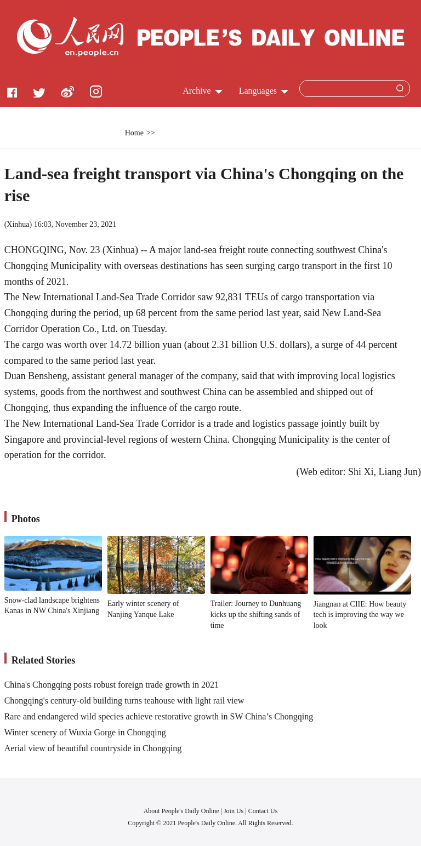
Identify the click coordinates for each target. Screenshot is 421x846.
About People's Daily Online (181, 811)
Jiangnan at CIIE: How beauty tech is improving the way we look (360, 615)
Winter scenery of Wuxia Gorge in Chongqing (85, 732)
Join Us (234, 811)
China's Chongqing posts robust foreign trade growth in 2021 (111, 684)
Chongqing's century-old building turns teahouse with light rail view (124, 700)
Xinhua (18, 224)
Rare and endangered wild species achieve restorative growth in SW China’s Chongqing (159, 716)
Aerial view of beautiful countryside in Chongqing (92, 748)
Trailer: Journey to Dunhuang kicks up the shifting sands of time (255, 614)
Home (134, 133)
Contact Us (263, 811)
